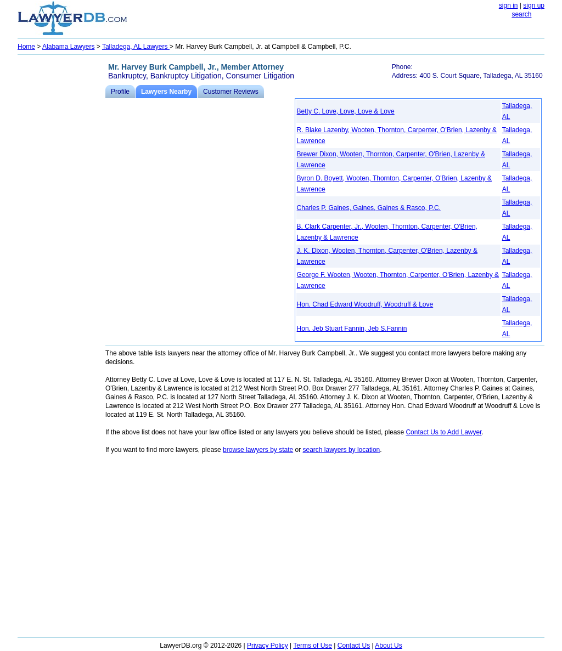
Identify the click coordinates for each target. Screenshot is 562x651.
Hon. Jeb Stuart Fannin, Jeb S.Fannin (352, 328)
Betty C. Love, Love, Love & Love (346, 111)
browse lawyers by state (258, 450)
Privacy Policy (267, 645)
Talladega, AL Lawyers (136, 46)
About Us (388, 645)
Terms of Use (312, 645)
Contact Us (354, 645)
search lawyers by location (341, 450)
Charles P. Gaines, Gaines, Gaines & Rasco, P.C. (369, 208)
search (521, 14)
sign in (508, 5)
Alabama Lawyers (68, 46)
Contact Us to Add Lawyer (443, 432)
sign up (533, 5)
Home (26, 46)
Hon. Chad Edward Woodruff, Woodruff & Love (365, 304)
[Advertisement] (61, 222)
